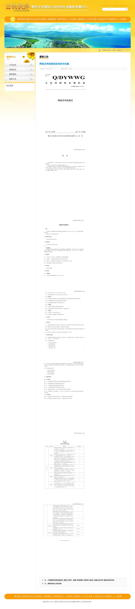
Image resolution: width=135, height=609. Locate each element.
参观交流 (12, 70)
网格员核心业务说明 (54, 583)
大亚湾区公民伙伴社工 (120, 6)
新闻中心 (120, 50)
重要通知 (12, 74)
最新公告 (128, 50)
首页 (12, 19)
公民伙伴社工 (105, 6)
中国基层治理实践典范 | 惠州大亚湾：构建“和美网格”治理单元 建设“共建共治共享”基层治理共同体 (81, 580)
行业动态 (12, 65)
